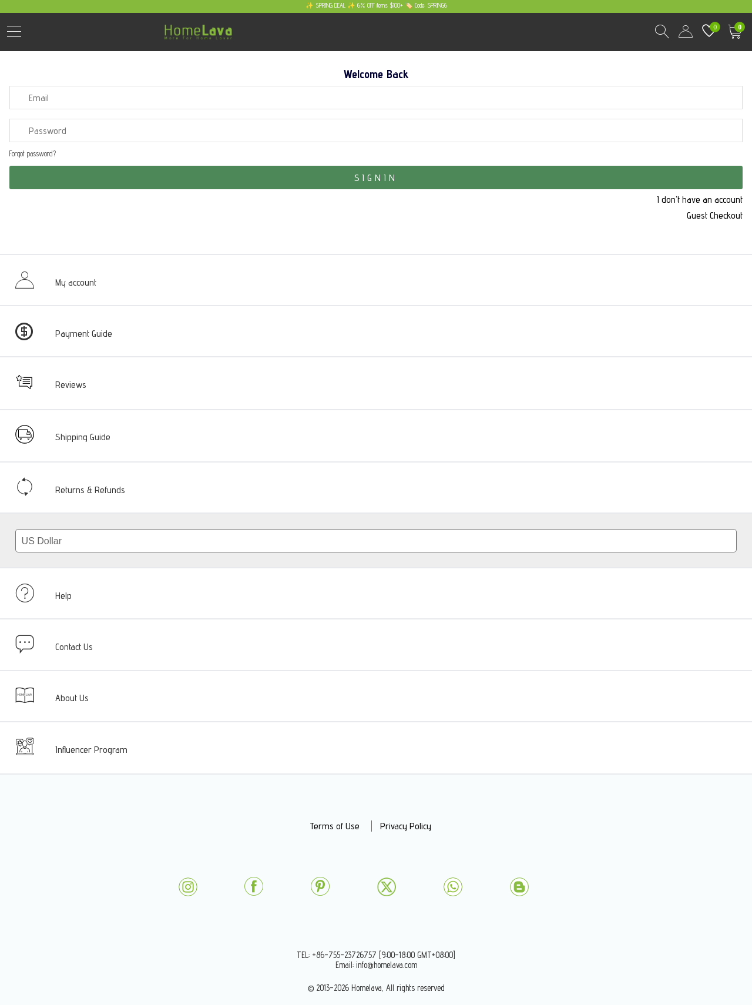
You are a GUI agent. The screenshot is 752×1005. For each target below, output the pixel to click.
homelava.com (201, 38)
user (686, 32)
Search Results (662, 32)
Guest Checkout (715, 215)
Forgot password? (32, 153)
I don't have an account (700, 199)
